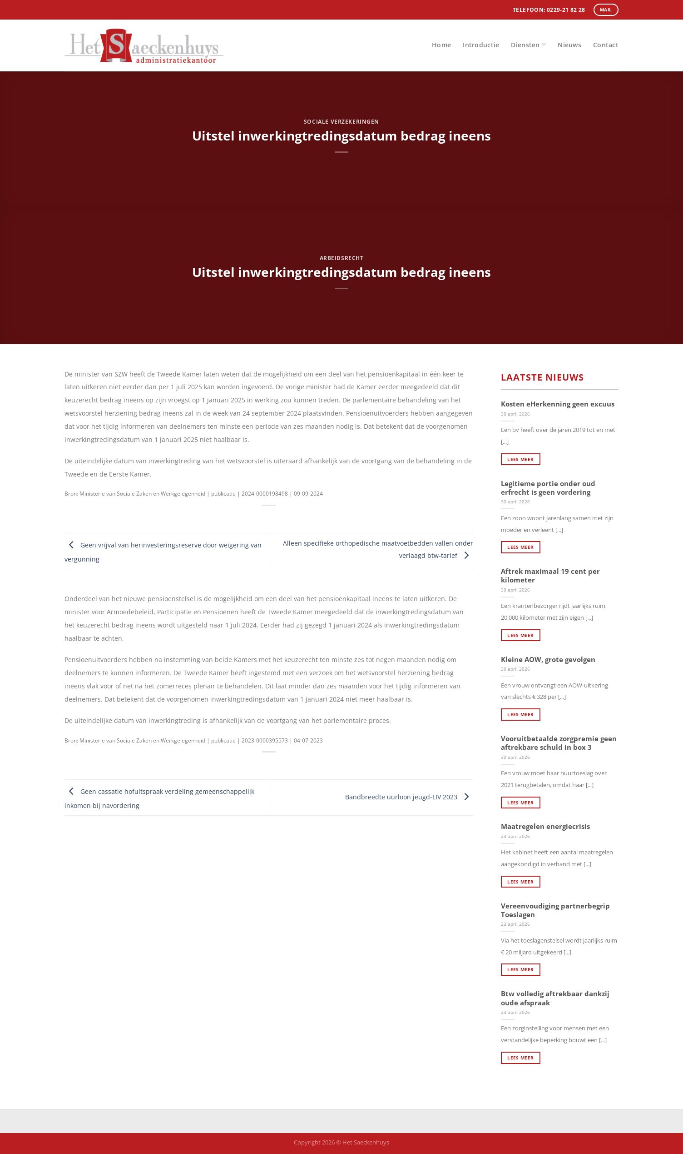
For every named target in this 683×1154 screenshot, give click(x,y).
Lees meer (520, 459)
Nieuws (569, 44)
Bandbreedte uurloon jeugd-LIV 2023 (409, 797)
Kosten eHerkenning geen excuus (557, 404)
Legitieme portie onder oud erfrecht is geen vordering (548, 488)
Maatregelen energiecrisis (545, 826)
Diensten (528, 44)
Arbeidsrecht (342, 258)
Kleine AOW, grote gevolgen (548, 659)
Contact (606, 44)
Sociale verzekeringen (341, 121)
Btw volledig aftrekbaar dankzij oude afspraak (555, 998)
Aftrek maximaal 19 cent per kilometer (550, 575)
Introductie (481, 44)
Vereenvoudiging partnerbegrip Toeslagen (555, 910)
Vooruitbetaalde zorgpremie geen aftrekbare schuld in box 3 (559, 743)
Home (441, 44)
